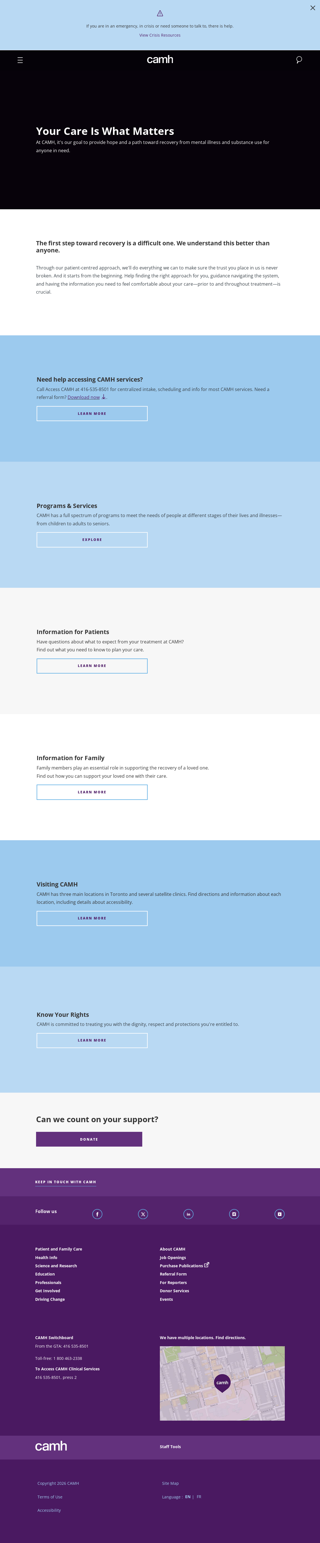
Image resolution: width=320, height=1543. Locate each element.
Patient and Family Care (58, 1249)
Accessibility (49, 1510)
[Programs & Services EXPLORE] (92, 539)
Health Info (46, 1257)
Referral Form (173, 1274)
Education (45, 1274)
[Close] (312, 9)
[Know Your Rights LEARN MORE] (92, 1040)
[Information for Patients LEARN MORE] (92, 666)
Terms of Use (49, 1497)
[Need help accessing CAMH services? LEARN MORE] (92, 413)
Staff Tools (170, 1446)
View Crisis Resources (160, 35)
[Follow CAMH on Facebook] (97, 1214)
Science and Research (56, 1265)
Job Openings (173, 1257)
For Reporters (173, 1282)
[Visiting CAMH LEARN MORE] (92, 918)
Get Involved (47, 1290)
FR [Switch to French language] (199, 1497)
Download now (87, 397)
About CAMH (172, 1249)
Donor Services (174, 1290)
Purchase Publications (181, 1265)
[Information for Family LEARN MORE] (92, 792)
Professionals (48, 1282)
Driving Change (50, 1299)
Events (166, 1299)
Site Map (170, 1483)
